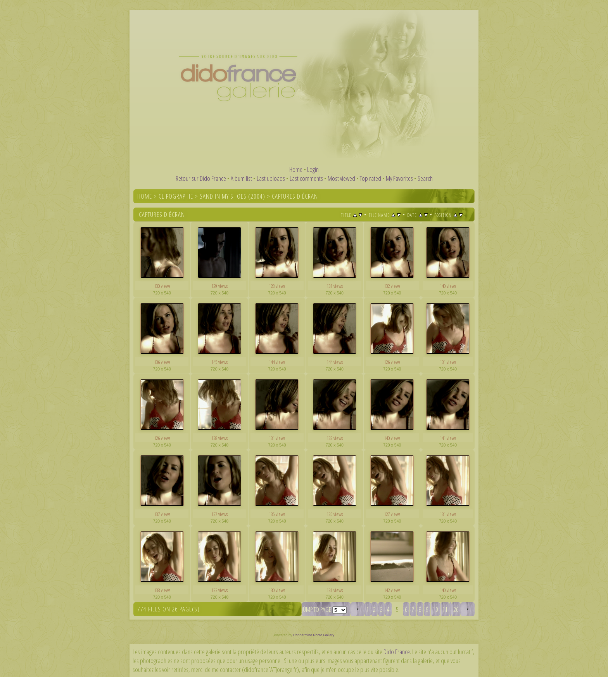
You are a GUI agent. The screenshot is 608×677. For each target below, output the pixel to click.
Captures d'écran (295, 196)
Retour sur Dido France (201, 178)
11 (445, 609)
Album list (241, 178)
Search (425, 178)
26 (456, 609)
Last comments (306, 178)
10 (435, 609)
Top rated (370, 178)
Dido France (396, 651)
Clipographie (176, 196)
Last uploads (271, 178)
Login (313, 169)
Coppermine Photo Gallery (313, 635)
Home (295, 169)
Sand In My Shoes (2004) (232, 196)
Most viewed (341, 178)
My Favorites (399, 178)
